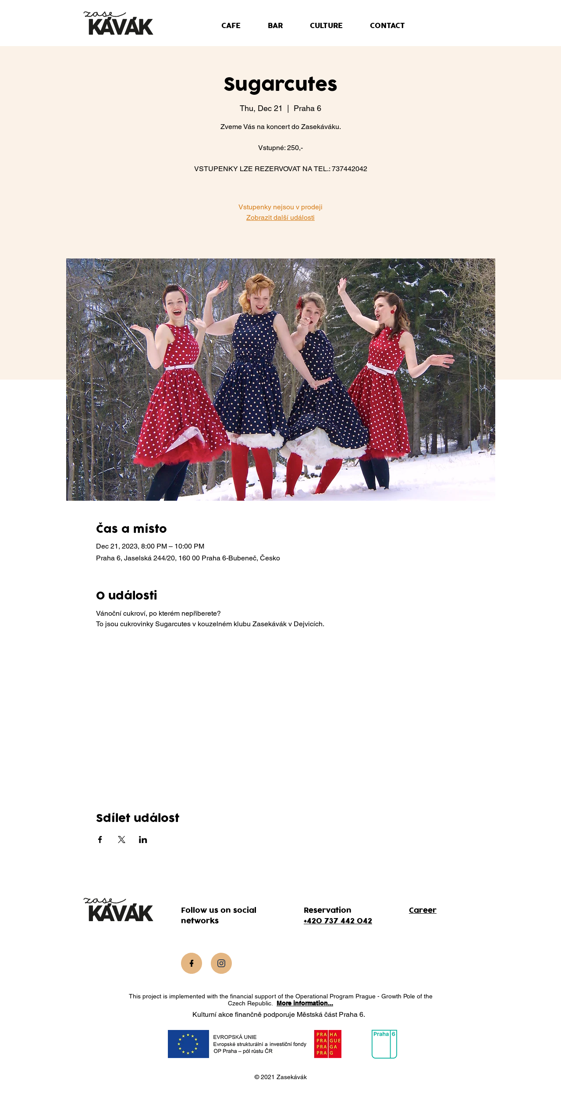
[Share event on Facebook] (100, 839)
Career (423, 910)
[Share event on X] (121, 839)
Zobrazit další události (280, 217)
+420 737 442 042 (338, 921)
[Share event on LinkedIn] (143, 839)
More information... (305, 1003)
